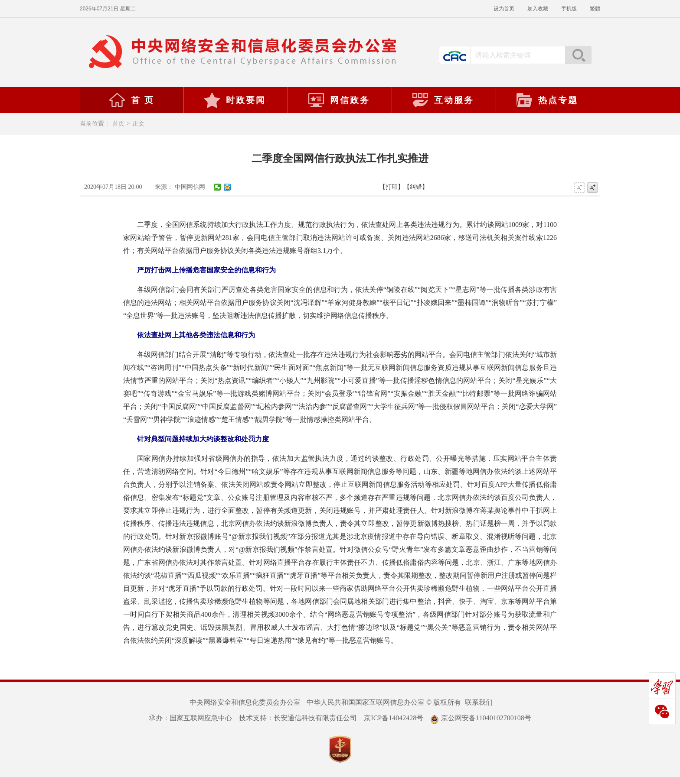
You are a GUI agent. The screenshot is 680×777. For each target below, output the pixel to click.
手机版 (569, 9)
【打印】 (391, 187)
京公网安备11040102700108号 (480, 718)
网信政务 (338, 100)
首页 (118, 123)
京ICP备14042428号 (393, 718)
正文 (138, 123)
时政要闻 (234, 100)
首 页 (131, 100)
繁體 (595, 9)
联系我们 (479, 702)
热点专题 (547, 100)
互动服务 (443, 100)
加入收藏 (537, 9)
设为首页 (504, 9)
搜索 (578, 55)
